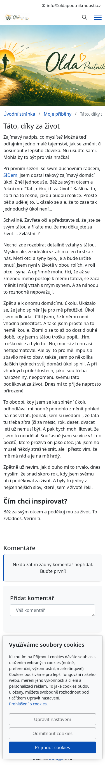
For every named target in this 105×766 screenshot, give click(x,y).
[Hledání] (84, 17)
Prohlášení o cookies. (28, 703)
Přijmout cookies (52, 747)
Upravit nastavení (52, 719)
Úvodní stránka (19, 114)
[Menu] (98, 17)
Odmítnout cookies (52, 733)
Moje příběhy (57, 114)
